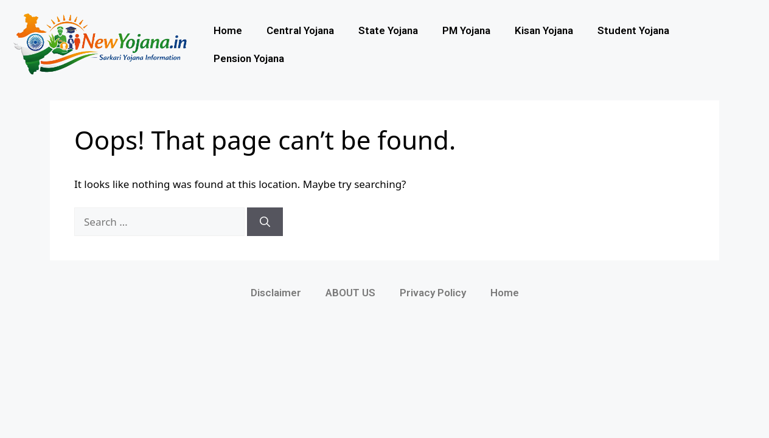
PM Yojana (466, 30)
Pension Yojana (249, 58)
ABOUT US (350, 293)
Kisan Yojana (544, 30)
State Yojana (388, 30)
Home (228, 30)
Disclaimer (276, 293)
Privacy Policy (433, 293)
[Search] (265, 222)
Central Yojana (300, 30)
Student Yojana (633, 30)
